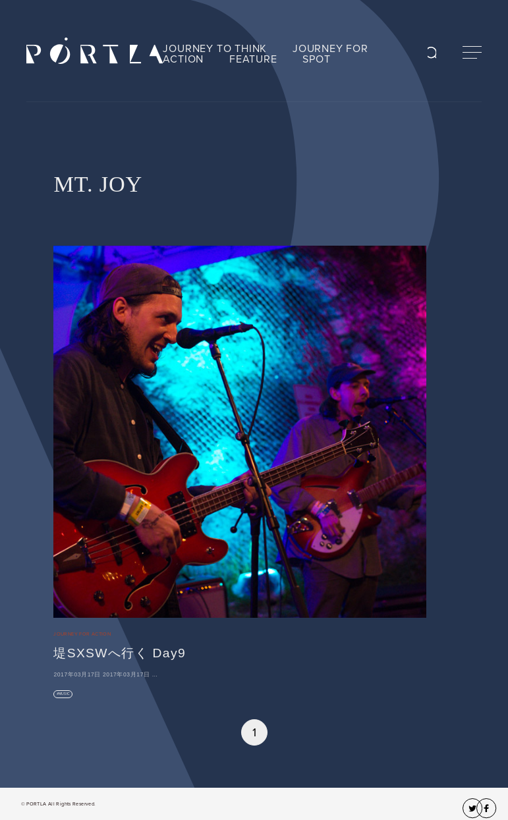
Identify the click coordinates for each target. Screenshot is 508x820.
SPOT (316, 59)
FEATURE (253, 59)
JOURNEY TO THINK (215, 48)
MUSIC (64, 694)
